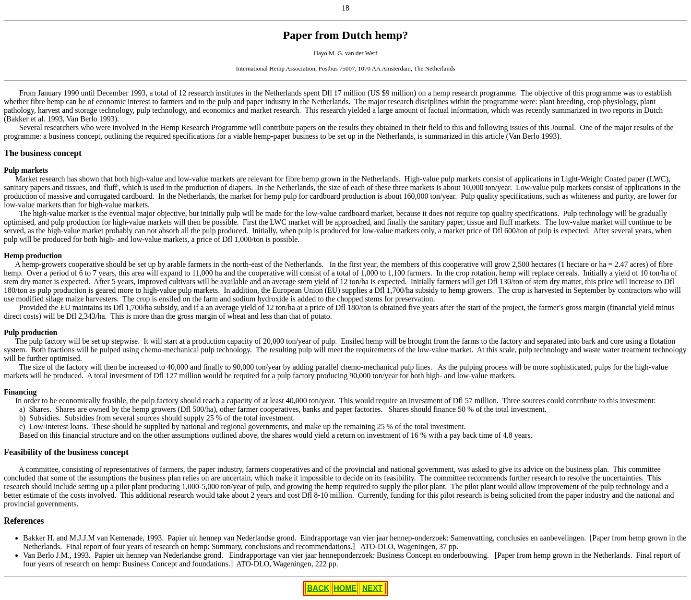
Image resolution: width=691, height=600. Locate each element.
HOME (345, 588)
